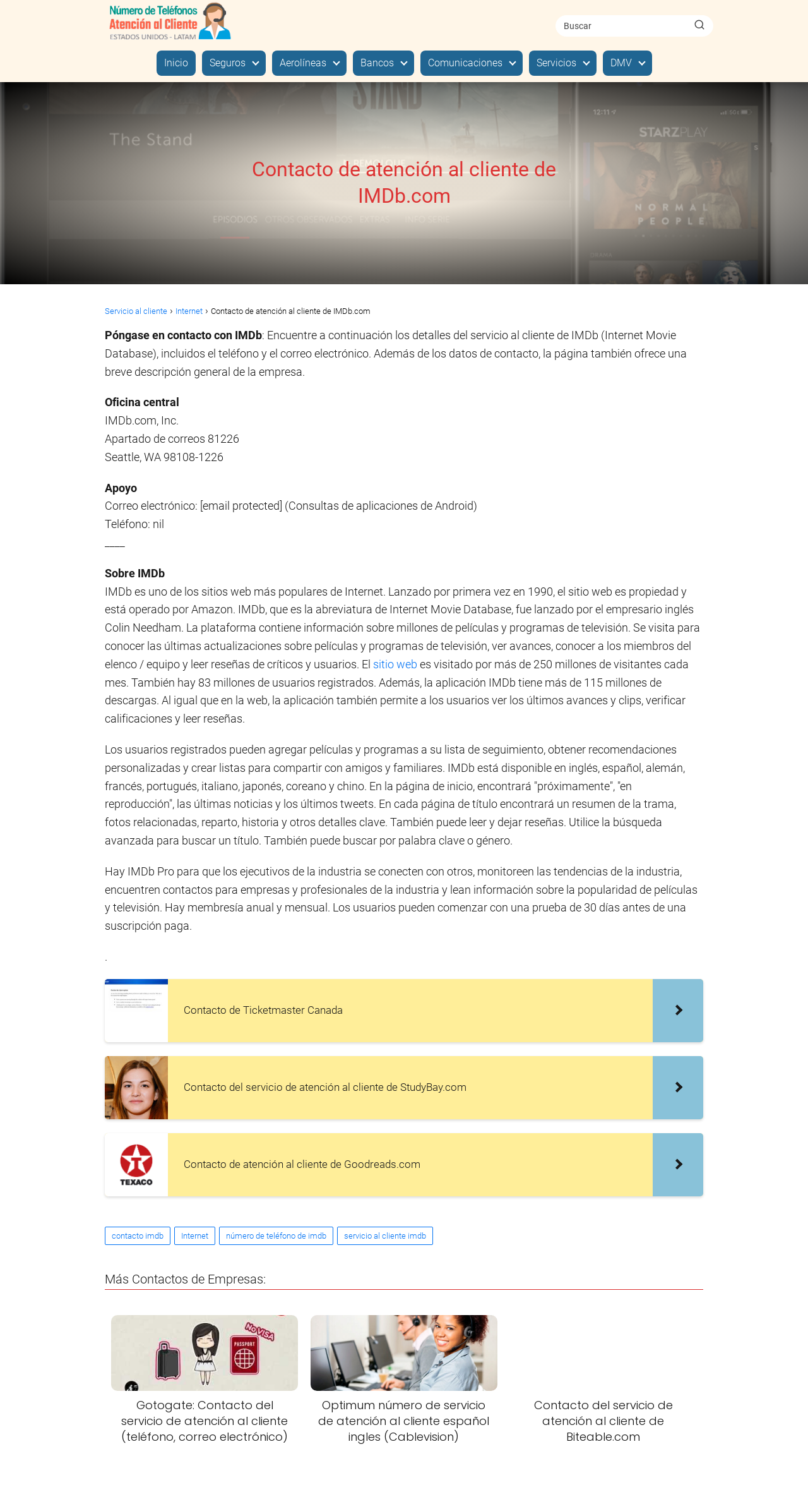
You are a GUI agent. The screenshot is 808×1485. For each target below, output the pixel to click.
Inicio (176, 63)
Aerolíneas (303, 63)
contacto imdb (137, 1236)
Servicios (556, 63)
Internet (194, 1236)
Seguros (228, 63)
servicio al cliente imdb (385, 1236)
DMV (621, 63)
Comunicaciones (465, 63)
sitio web (395, 664)
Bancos (377, 63)
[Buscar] (699, 25)
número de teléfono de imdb (276, 1236)
